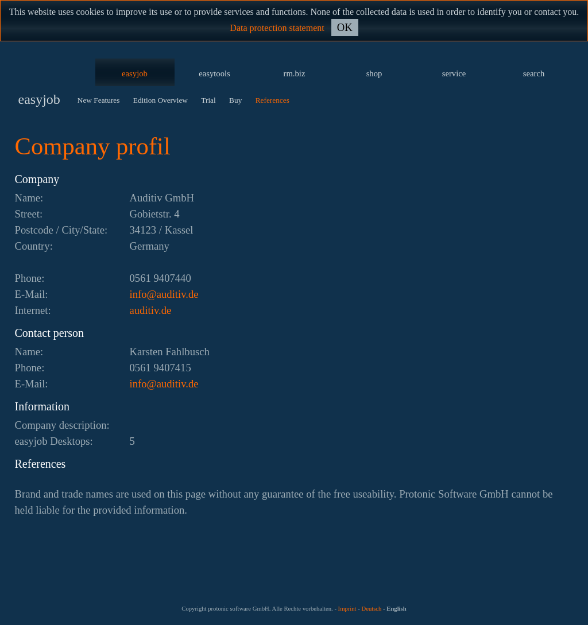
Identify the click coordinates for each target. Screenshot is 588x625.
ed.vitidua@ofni (164, 294)
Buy (235, 100)
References (272, 100)
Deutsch (371, 608)
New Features (99, 100)
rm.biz (294, 73)
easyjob (135, 73)
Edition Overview (160, 100)
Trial (208, 100)
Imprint (347, 608)
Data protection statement (277, 28)
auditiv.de (151, 310)
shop (374, 73)
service (454, 73)
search (533, 73)
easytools (214, 73)
